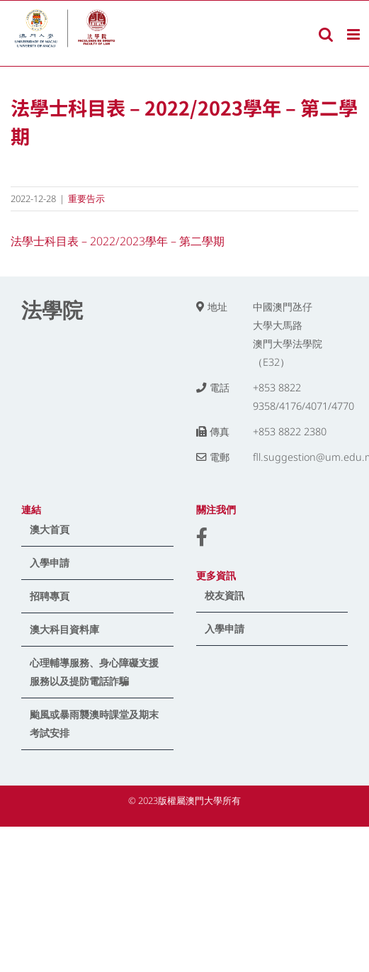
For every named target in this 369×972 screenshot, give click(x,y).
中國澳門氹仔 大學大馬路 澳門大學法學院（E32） (287, 334)
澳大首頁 (49, 529)
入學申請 (49, 562)
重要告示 (86, 198)
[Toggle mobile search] (326, 34)
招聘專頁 (49, 596)
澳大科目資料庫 (64, 629)
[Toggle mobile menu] (354, 34)
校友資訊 (224, 595)
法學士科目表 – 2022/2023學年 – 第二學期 (118, 241)
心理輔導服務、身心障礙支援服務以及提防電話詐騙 (94, 672)
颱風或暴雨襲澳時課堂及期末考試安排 (94, 723)
